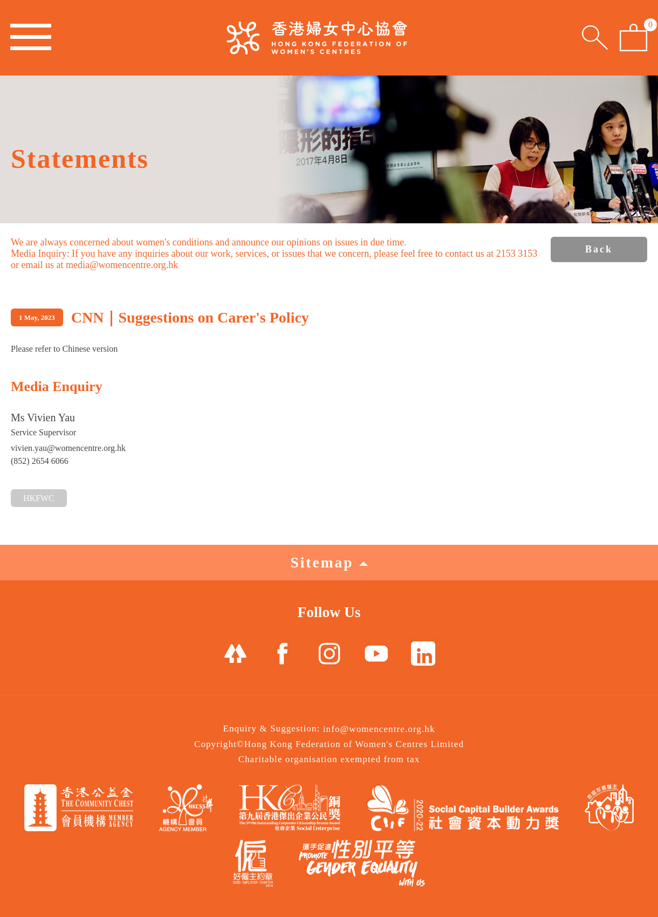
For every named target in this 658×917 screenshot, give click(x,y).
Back (599, 249)
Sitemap (328, 562)
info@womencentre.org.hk (379, 729)
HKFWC (38, 498)
